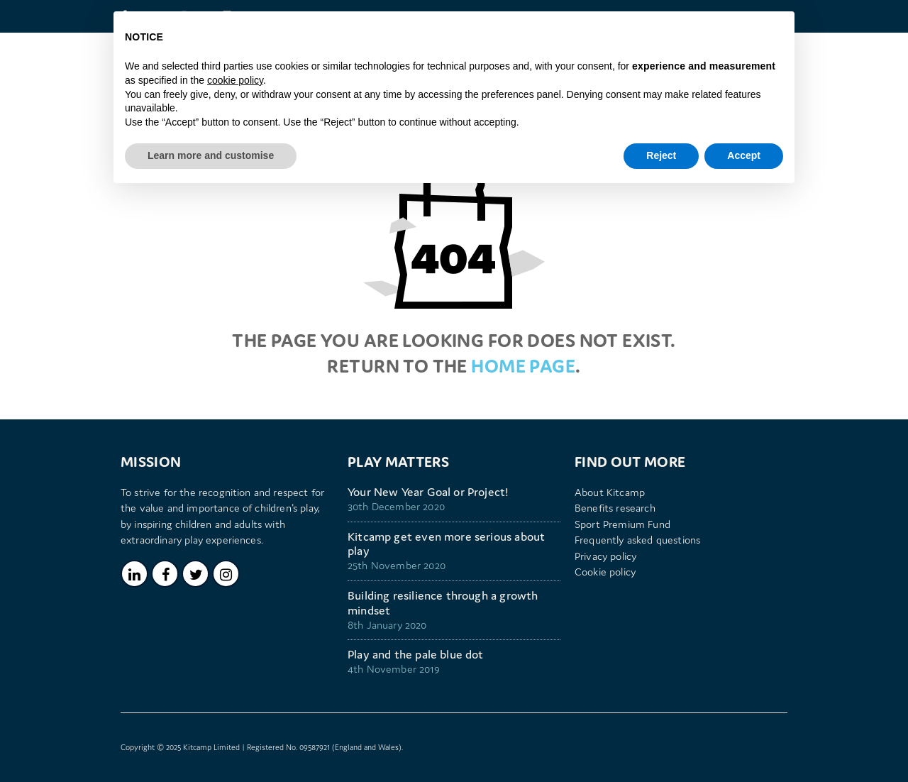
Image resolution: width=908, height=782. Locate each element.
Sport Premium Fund (622, 524)
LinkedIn (134, 574)
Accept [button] (743, 155)
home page (523, 366)
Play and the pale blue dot (416, 654)
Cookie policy (605, 571)
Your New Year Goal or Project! (428, 492)
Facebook (165, 574)
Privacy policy (605, 556)
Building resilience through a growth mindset (443, 603)
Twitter (195, 574)
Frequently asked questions (637, 539)
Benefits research (615, 507)
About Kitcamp (610, 492)
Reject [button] (661, 155)
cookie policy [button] (235, 80)
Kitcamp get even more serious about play (446, 544)
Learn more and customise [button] (211, 155)
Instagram (226, 574)
